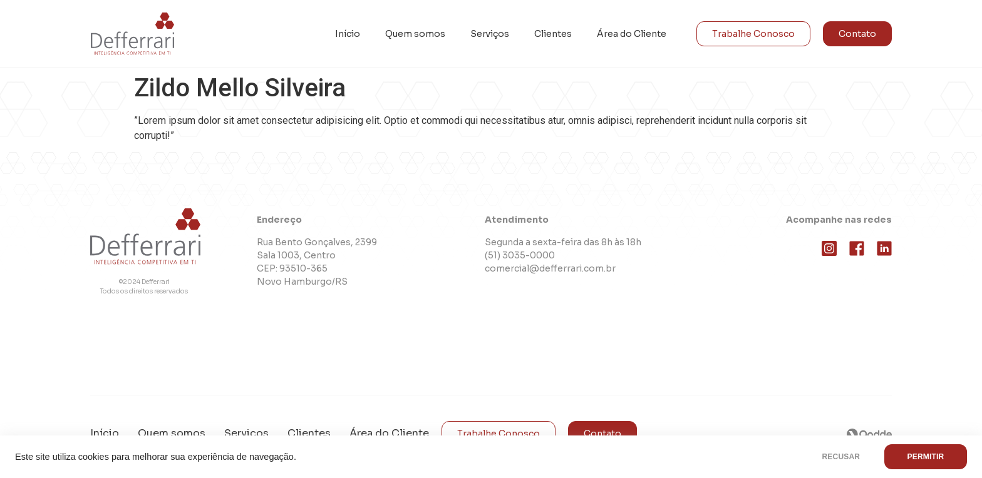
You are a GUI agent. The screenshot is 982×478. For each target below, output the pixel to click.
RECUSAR (841, 456)
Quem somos (415, 33)
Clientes (553, 33)
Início (347, 33)
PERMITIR (925, 456)
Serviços (489, 33)
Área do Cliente (631, 33)
